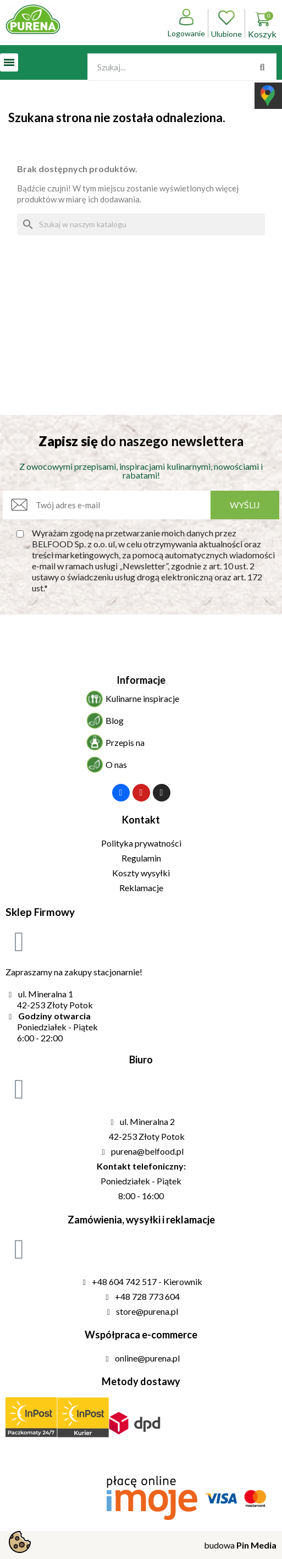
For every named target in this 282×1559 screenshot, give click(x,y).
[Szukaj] (141, 224)
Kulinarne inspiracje (142, 698)
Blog (115, 720)
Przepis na (125, 742)
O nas (116, 764)
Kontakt (141, 820)
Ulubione (226, 23)
